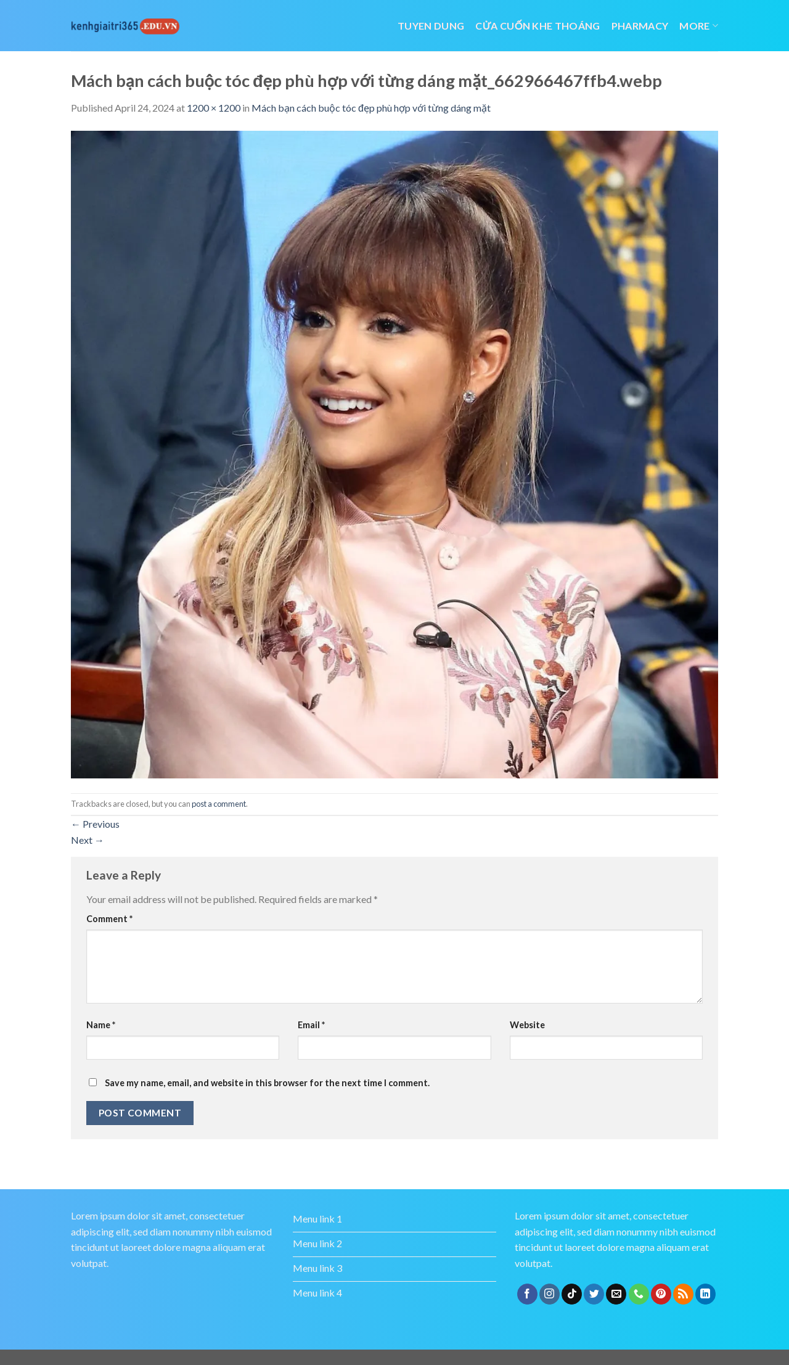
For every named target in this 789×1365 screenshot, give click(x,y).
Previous (95, 824)
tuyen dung (431, 25)
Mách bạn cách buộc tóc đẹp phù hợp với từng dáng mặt (371, 107)
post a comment (219, 804)
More (698, 25)
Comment (109, 918)
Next (87, 840)
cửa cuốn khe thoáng (537, 25)
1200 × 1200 (213, 107)
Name (100, 1025)
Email (311, 1025)
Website (527, 1025)
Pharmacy (640, 25)
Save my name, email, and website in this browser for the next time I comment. (267, 1083)
